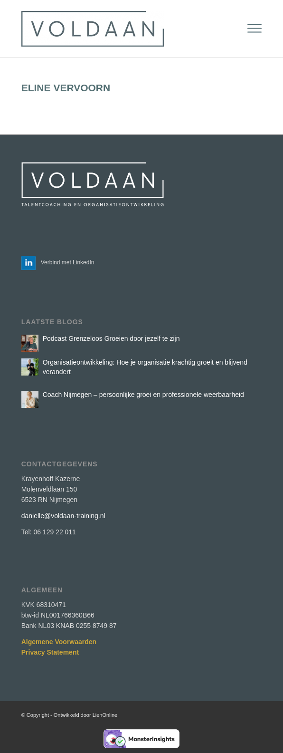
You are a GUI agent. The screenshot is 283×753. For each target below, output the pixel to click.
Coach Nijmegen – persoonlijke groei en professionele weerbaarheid (143, 394)
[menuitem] (254, 28)
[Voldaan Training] (117, 29)
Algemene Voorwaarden (58, 642)
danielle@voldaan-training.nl (63, 516)
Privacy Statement (50, 652)
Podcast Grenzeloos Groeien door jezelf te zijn (111, 338)
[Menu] (254, 28)
